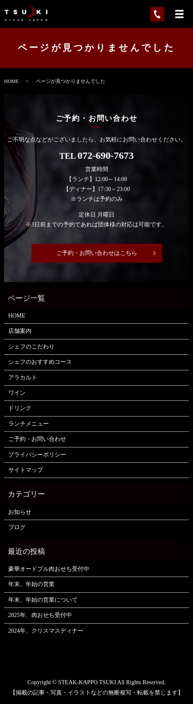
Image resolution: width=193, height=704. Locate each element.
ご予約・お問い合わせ (37, 439)
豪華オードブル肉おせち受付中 (48, 569)
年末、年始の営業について (43, 600)
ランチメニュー (28, 424)
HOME (11, 81)
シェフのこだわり (31, 347)
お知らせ (19, 512)
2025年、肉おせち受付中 (40, 615)
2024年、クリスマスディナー (45, 631)
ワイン (17, 393)
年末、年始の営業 (31, 584)
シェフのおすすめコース (40, 362)
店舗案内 (19, 331)
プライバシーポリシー (37, 455)
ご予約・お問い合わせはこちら (96, 253)
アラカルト (22, 377)
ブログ (17, 527)
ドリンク (19, 408)
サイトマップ (25, 470)
